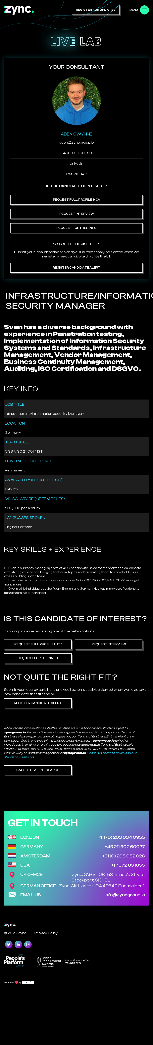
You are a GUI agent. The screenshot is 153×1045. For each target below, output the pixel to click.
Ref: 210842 (76, 174)
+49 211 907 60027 (125, 846)
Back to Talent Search (37, 770)
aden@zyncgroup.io (76, 142)
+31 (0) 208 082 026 (123, 856)
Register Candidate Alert (76, 267)
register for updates (96, 10)
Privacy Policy (46, 933)
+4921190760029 (76, 153)
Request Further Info (76, 228)
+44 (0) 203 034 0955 (121, 837)
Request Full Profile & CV (76, 199)
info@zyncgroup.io (125, 894)
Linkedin (76, 164)
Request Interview (76, 214)
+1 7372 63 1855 (128, 865)
